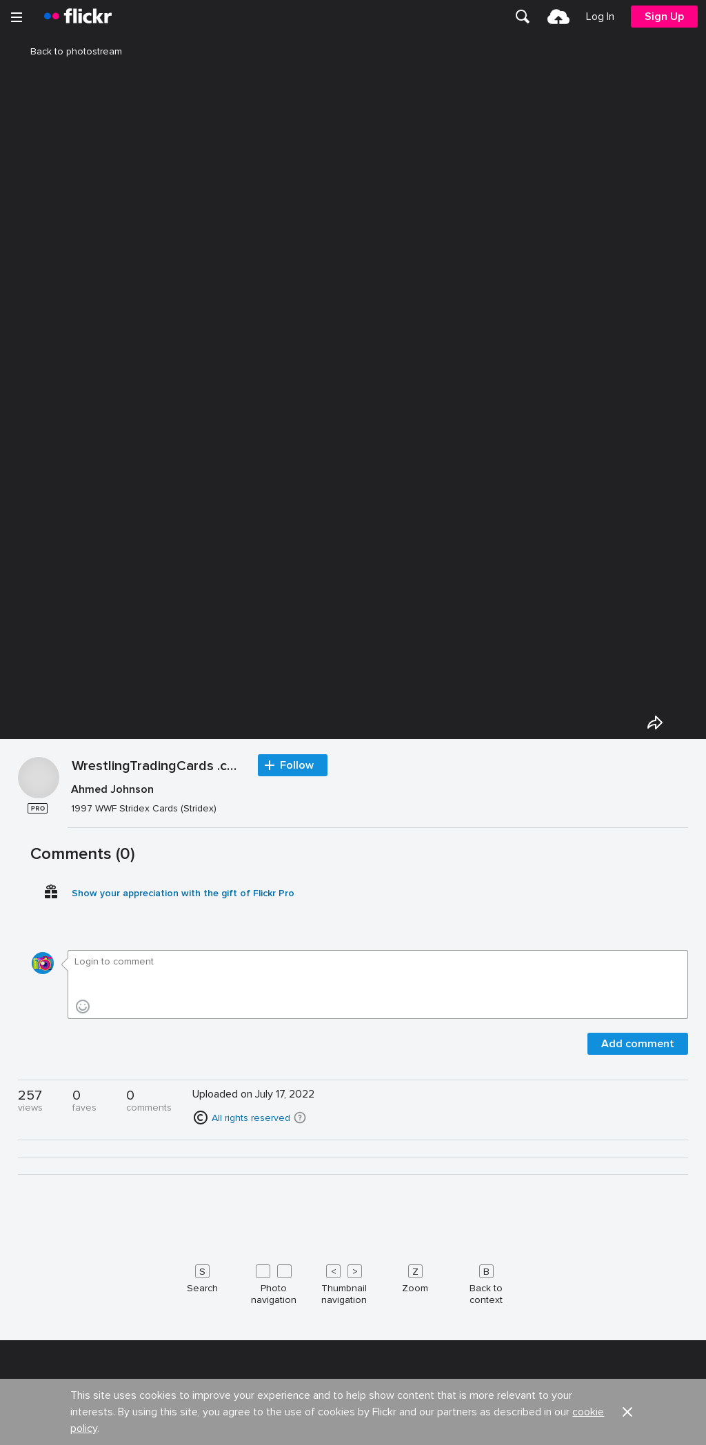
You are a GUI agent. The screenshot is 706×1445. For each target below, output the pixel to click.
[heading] (78, 16)
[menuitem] (522, 17)
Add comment (637, 1044)
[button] (300, 1117)
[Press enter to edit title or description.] (378, 798)
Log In (600, 16)
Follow (297, 765)
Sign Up (664, 16)
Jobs (365, 1431)
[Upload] (558, 17)
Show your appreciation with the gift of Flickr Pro (183, 893)
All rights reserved (251, 1118)
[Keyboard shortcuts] (353, 1281)
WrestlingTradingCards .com (158, 766)
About (28, 1431)
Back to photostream (68, 51)
